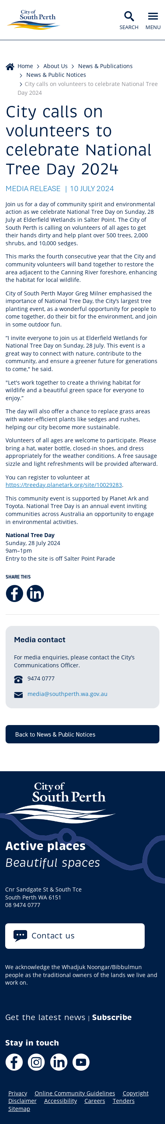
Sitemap (19, 1109)
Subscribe (112, 1017)
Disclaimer (22, 1101)
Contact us (53, 936)
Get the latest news (45, 1017)
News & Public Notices (56, 74)
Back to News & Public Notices (55, 734)
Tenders (124, 1101)
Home (25, 66)
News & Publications (105, 66)
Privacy (17, 1093)
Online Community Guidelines (75, 1093)
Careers (94, 1101)
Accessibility (60, 1101)
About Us (55, 66)
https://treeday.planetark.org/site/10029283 (64, 485)
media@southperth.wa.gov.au (68, 694)
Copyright (136, 1093)
